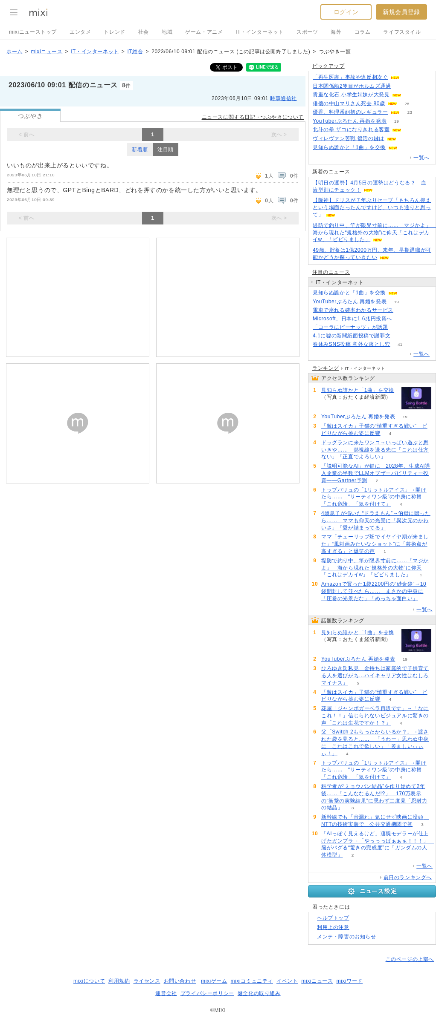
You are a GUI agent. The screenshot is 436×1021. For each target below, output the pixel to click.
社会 (143, 32)
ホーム (14, 52)
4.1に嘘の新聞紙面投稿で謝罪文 (351, 336)
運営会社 (166, 993)
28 (406, 103)
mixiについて (89, 981)
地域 (167, 32)
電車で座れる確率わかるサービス (353, 310)
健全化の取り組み (259, 993)
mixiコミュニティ (252, 981)
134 (411, 94)
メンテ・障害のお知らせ (346, 937)
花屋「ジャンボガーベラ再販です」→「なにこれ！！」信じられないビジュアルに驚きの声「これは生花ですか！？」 (375, 715)
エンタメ (80, 32)
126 (400, 336)
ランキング (325, 368)
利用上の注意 (333, 927)
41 (400, 344)
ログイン (346, 12)
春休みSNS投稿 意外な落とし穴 (351, 344)
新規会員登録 (401, 12)
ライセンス (147, 981)
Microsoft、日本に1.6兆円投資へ (352, 319)
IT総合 (135, 52)
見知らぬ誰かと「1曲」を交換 (349, 147)
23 (409, 112)
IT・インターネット (259, 32)
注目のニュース (331, 272)
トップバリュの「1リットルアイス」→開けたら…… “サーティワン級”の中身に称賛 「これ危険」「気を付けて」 (374, 497)
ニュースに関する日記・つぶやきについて (253, 117)
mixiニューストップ (33, 32)
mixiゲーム (214, 981)
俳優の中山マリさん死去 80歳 (349, 103)
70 (401, 318)
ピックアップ (328, 66)
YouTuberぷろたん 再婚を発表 (350, 121)
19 (396, 121)
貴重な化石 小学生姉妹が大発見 (351, 95)
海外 (336, 32)
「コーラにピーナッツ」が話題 (350, 327)
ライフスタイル (402, 32)
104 (400, 86)
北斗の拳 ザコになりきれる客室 (351, 129)
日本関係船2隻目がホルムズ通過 (352, 86)
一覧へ (421, 158)
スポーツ (307, 32)
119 (409, 77)
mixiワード (349, 981)
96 (406, 138)
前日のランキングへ (408, 877)
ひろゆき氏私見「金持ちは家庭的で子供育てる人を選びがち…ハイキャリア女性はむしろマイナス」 (375, 675)
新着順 (140, 149)
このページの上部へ (410, 959)
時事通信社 (283, 98)
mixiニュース (46, 52)
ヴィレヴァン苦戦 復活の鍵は (348, 138)
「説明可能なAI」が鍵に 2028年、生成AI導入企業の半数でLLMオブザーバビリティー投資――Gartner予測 (375, 473)
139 (403, 310)
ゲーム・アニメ (204, 32)
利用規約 (119, 981)
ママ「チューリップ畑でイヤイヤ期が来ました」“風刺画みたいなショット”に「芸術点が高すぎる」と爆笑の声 (375, 544)
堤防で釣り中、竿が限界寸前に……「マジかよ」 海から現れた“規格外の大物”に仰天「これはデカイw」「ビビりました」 (375, 568)
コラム (363, 32)
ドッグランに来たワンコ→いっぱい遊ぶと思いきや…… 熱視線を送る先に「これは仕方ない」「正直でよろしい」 (375, 450)
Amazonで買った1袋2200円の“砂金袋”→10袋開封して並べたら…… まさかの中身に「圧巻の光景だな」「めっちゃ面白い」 (373, 591)
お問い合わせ (180, 981)
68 (407, 147)
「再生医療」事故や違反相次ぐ (350, 77)
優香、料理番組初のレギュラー (350, 112)
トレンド (114, 32)
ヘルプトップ (333, 918)
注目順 (165, 149)
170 (397, 327)
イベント (287, 981)
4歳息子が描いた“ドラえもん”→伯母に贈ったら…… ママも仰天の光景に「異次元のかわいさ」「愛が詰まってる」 (375, 520)
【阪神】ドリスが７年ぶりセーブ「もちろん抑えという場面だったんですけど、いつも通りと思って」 (372, 207)
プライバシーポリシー (207, 993)
